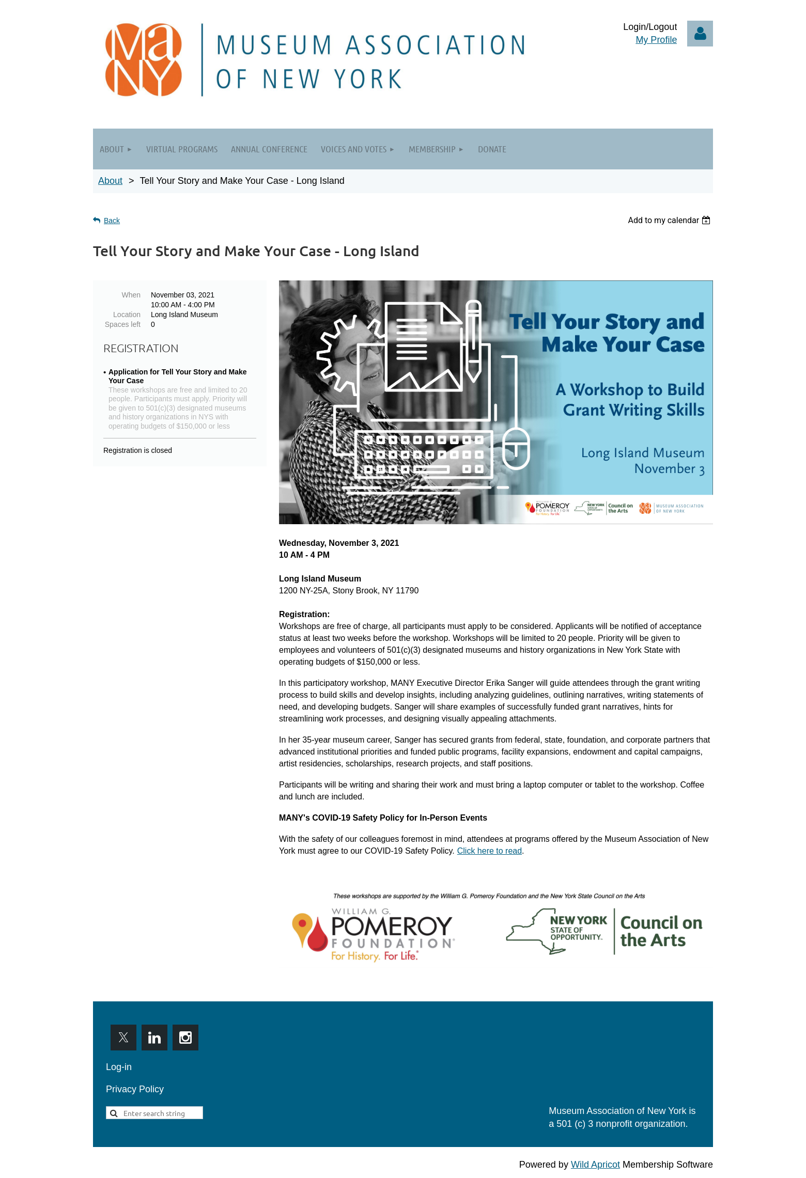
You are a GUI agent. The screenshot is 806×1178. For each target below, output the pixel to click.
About (110, 181)
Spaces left (123, 324)
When (131, 295)
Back (112, 220)
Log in (700, 33)
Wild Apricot (595, 1164)
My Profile (656, 40)
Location (127, 314)
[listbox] (670, 220)
